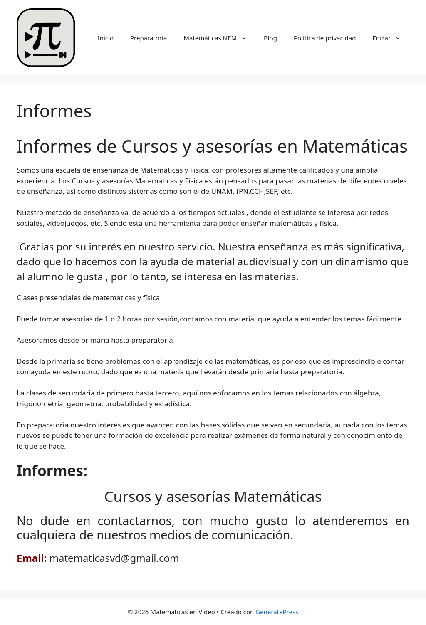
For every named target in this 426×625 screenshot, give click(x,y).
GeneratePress (276, 612)
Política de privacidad (325, 38)
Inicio (106, 38)
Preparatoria (148, 38)
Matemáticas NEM (219, 37)
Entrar (390, 37)
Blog (270, 38)
